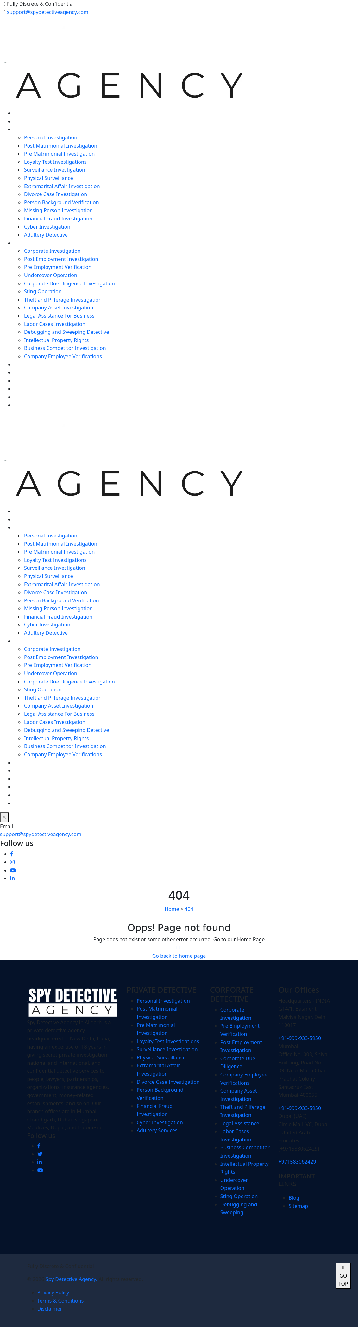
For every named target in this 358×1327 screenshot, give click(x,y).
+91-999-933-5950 (300, 1038)
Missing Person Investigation (58, 210)
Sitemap (298, 1206)
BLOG (21, 380)
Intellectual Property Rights (56, 340)
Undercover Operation (50, 275)
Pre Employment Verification (57, 266)
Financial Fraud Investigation (58, 218)
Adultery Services (157, 1130)
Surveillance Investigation (54, 169)
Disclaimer (49, 1308)
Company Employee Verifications (63, 356)
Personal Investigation (50, 137)
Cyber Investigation (47, 226)
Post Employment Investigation (61, 259)
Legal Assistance (239, 1123)
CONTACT (25, 405)
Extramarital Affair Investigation (62, 186)
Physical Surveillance (48, 178)
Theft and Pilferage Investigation (63, 299)
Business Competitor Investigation (65, 348)
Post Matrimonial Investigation (60, 145)
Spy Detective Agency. (72, 1279)
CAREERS (24, 388)
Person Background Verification (61, 202)
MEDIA (22, 396)
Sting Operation (43, 291)
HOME (21, 113)
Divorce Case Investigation (55, 194)
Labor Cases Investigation (54, 324)
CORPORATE (28, 242)
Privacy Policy (53, 1292)
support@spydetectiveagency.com (47, 12)
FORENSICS (27, 364)
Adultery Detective (46, 234)
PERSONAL (27, 129)
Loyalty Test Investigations (55, 161)
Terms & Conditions (60, 1300)
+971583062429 (297, 1161)
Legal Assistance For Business (59, 315)
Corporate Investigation (52, 250)
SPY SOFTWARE (32, 372)
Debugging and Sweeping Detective (66, 331)
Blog (294, 1197)
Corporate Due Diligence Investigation (69, 283)
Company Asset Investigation (58, 307)
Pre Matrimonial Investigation (59, 153)
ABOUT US (26, 121)
